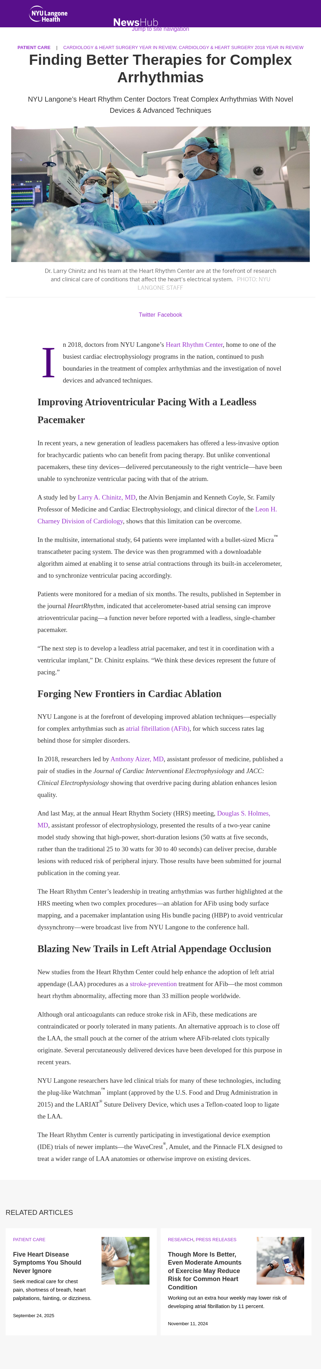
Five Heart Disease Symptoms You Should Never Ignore (47, 1262)
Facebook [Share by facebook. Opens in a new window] (170, 315)
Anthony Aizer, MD (137, 759)
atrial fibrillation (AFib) (158, 728)
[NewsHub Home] (136, 22)
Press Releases (216, 1239)
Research (180, 1239)
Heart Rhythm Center (194, 344)
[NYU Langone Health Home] (48, 15)
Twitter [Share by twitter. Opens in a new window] (147, 315)
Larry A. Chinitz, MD (106, 497)
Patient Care (29, 1239)
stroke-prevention (153, 984)
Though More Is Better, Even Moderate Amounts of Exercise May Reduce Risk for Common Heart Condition (205, 1271)
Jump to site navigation (160, 29)
